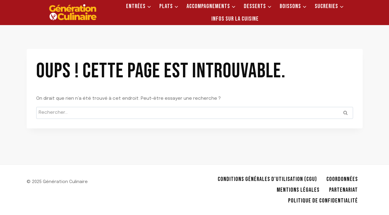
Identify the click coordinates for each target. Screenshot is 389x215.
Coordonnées (342, 179)
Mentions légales (298, 190)
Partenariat (343, 190)
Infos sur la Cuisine (235, 18)
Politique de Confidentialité (323, 200)
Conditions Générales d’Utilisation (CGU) (267, 179)
